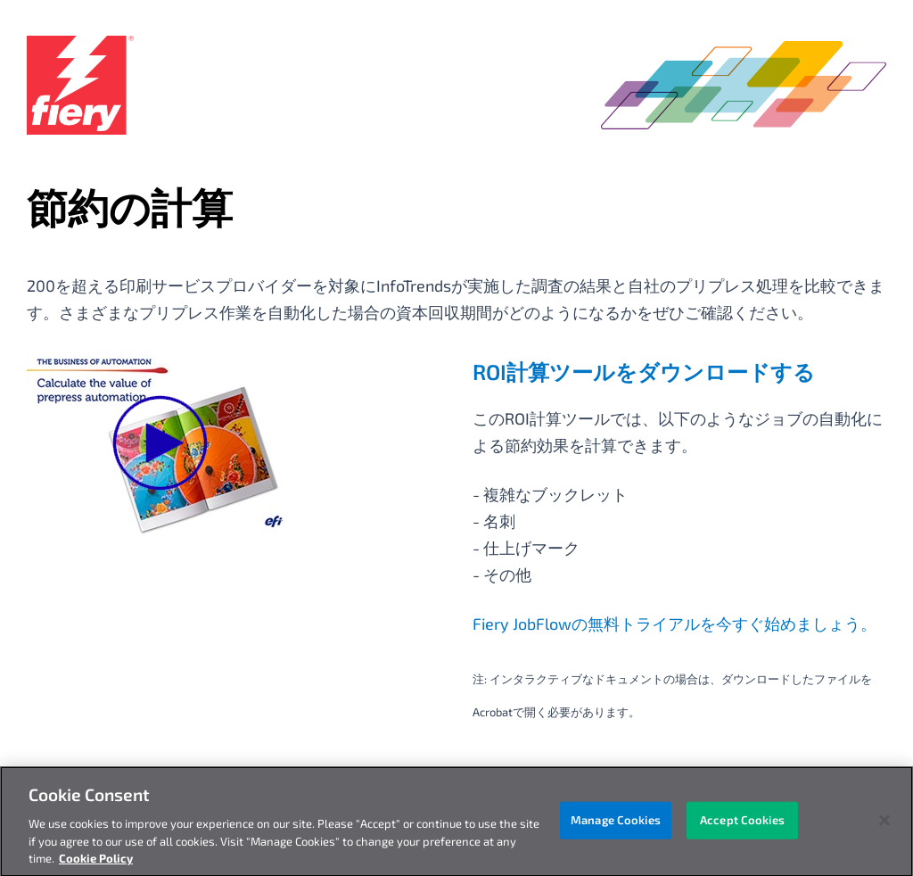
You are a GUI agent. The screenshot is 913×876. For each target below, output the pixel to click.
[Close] (884, 825)
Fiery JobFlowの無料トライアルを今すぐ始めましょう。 (674, 623)
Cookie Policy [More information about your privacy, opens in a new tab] (96, 863)
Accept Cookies (742, 824)
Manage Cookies (616, 824)
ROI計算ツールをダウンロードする (644, 371)
